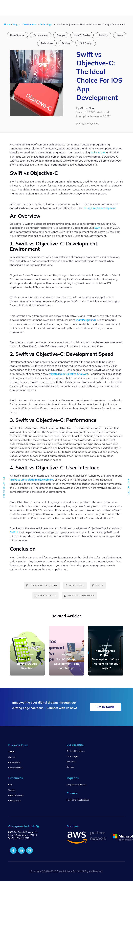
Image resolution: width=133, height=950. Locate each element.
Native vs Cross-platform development (31, 479)
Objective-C (75, 585)
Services (70, 767)
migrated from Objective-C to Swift (68, 373)
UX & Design (85, 43)
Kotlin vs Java (97, 152)
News (120, 35)
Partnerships (14, 762)
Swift (97, 227)
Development (29, 24)
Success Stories (15, 767)
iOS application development (99, 208)
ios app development (41, 585)
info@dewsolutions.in (76, 784)
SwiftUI (14, 532)
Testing (66, 43)
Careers (11, 757)
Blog (15, 24)
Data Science (17, 35)
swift (97, 585)
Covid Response (15, 795)
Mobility (103, 35)
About (11, 751)
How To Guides (82, 35)
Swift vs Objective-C (79, 595)
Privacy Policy (14, 800)
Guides (11, 790)
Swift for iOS (45, 595)
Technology (46, 24)
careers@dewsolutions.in (77, 800)
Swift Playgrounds (86, 319)
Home (7, 24)
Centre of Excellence (75, 751)
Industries (70, 761)
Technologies (72, 756)
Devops (61, 35)
